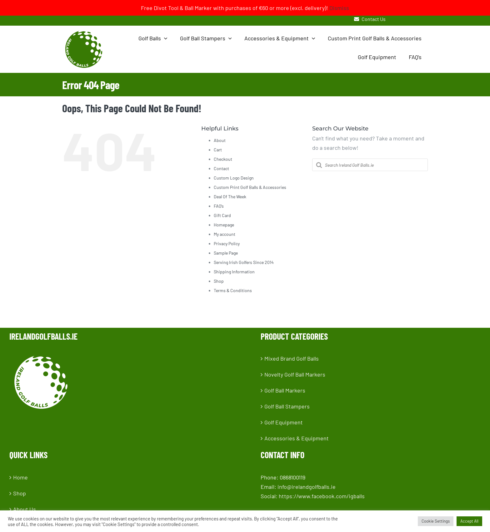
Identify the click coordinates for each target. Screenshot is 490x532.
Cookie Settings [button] (436, 521)
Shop (219, 281)
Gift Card (222, 215)
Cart (218, 149)
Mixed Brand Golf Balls (291, 358)
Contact (221, 168)
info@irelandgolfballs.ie (307, 486)
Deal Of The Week (230, 196)
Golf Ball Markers (284, 390)
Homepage (224, 224)
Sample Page (226, 253)
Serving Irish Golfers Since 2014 (244, 262)
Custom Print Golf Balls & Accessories (250, 187)
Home (20, 477)
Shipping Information (234, 271)
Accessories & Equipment (296, 438)
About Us (24, 509)
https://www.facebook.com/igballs (322, 496)
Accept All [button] (469, 521)
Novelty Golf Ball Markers (294, 374)
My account (224, 234)
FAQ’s (219, 206)
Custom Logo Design (234, 177)
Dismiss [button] (339, 7)
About (220, 140)
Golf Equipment (283, 422)
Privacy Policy (227, 243)
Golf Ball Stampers (287, 406)
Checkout (223, 159)
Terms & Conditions (233, 290)
